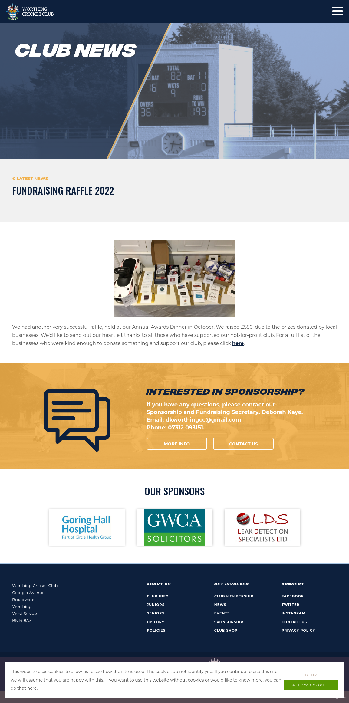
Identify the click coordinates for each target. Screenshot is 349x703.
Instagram (293, 613)
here (238, 343)
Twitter (290, 605)
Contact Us (243, 444)
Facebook (293, 596)
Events (222, 613)
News (220, 605)
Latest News (32, 178)
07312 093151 (185, 427)
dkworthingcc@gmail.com (203, 419)
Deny (311, 675)
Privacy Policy (298, 630)
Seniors (155, 613)
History (155, 622)
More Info (177, 444)
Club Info (158, 596)
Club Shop (226, 630)
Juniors (156, 605)
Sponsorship (228, 622)
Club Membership (234, 596)
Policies (156, 630)
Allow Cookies (311, 685)
